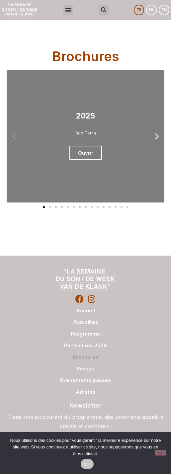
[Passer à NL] (151, 10)
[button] (68, 10)
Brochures (86, 357)
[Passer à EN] (164, 10)
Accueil (85, 310)
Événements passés (85, 380)
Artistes (86, 392)
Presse (86, 368)
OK (87, 464)
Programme (85, 334)
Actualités (85, 322)
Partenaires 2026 (85, 345)
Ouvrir (85, 153)
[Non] (160, 453)
